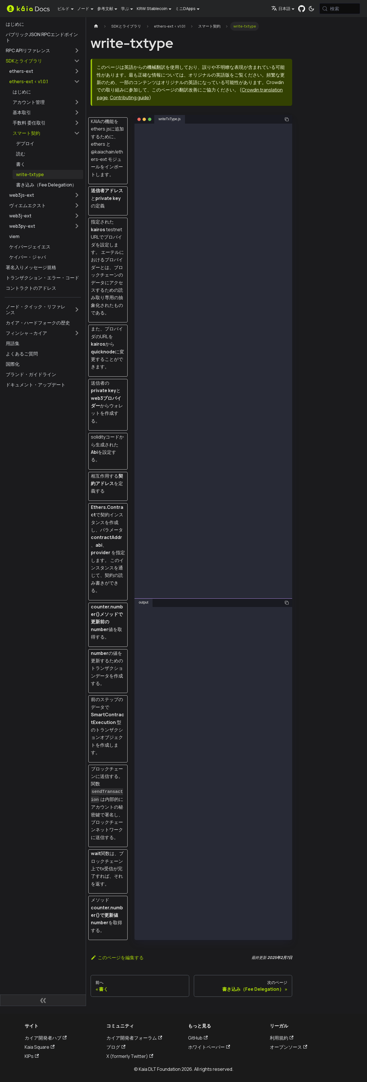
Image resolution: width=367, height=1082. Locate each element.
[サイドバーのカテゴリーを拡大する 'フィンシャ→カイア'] (77, 333)
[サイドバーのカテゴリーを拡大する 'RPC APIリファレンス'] (77, 50)
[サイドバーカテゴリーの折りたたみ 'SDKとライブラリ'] (77, 60)
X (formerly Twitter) (129, 1056)
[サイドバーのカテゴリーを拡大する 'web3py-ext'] (77, 226)
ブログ (115, 1047)
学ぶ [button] (125, 8)
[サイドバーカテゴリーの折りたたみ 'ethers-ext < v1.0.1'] (77, 81)
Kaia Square (39, 1047)
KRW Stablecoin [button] (152, 8)
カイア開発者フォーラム (134, 1038)
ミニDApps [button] (185, 8)
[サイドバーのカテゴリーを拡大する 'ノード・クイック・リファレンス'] (77, 309)
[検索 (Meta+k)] (339, 8)
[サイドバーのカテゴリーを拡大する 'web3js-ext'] (77, 195)
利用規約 (281, 1038)
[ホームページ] (96, 26)
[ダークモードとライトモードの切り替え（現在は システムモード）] (311, 8)
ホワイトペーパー (209, 1047)
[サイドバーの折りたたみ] (43, 1000)
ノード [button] (83, 8)
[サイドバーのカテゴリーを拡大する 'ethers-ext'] (77, 71)
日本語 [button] (280, 8)
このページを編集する (117, 957)
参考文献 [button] (105, 8)
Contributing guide (129, 97)
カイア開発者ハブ (46, 1038)
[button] (46, 102)
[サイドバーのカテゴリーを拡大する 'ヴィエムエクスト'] (77, 205)
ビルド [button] (63, 8)
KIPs (32, 1056)
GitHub (198, 1038)
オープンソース (288, 1047)
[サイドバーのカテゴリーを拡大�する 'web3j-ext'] (77, 215)
